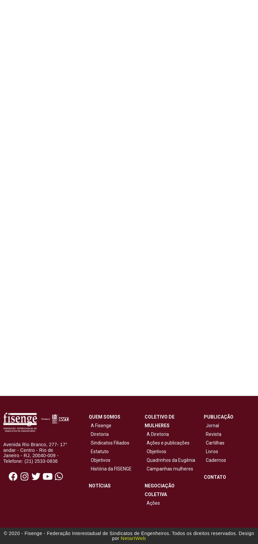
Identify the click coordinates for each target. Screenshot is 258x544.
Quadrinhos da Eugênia (170, 460)
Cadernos (216, 460)
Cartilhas (215, 443)
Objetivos (99, 460)
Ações (152, 503)
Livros (212, 451)
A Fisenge (100, 425)
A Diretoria (157, 434)
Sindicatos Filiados (109, 443)
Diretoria (99, 434)
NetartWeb (133, 538)
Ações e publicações (167, 443)
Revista (213, 434)
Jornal (212, 425)
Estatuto (99, 451)
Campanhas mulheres (169, 468)
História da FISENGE (110, 468)
